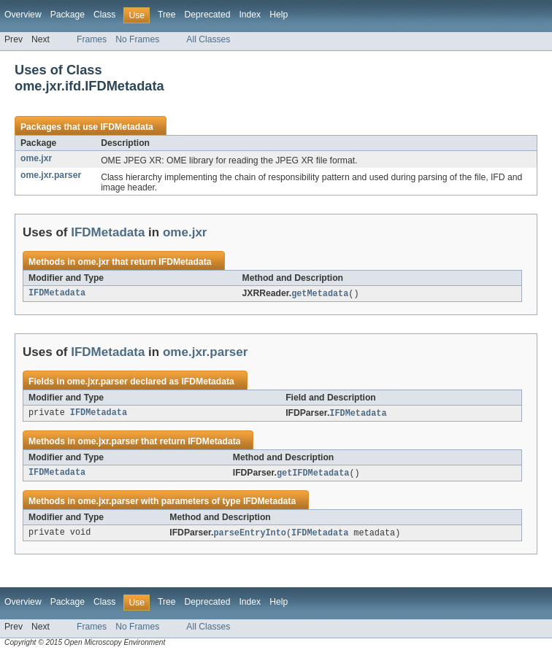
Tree (167, 14)
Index (250, 14)
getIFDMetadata (313, 475)
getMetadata (319, 294)
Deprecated (208, 14)
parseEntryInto (249, 535)
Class (104, 14)
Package (67, 14)
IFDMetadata (126, 127)
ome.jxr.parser (50, 175)
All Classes (208, 39)
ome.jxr (36, 158)
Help (278, 14)
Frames (92, 39)
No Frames (137, 39)
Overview (23, 14)
